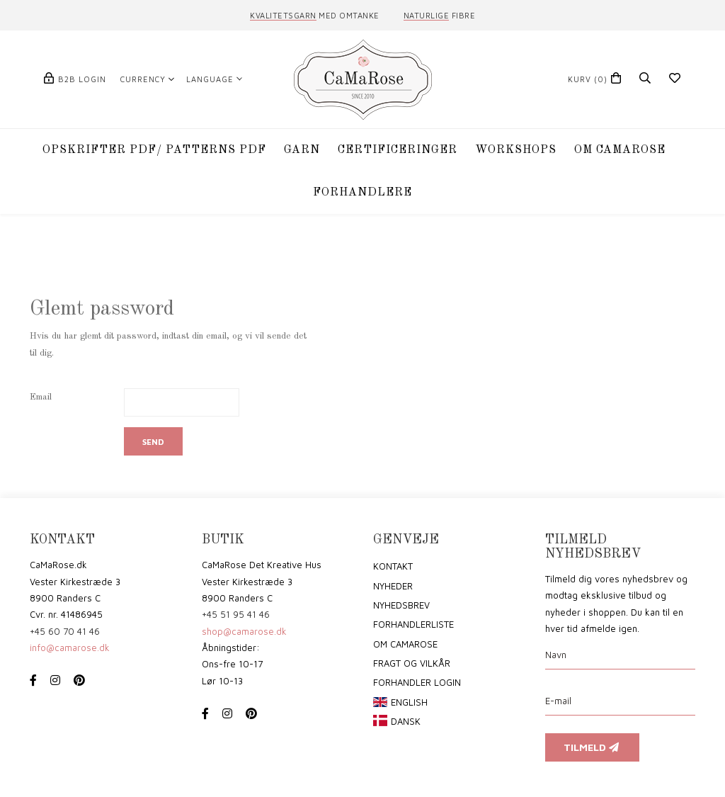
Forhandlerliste (413, 624)
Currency (143, 79)
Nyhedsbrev (401, 605)
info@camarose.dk (70, 647)
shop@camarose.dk (244, 631)
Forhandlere (362, 192)
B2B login (82, 79)
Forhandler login (417, 682)
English (409, 702)
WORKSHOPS (515, 150)
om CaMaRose (405, 644)
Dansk (406, 721)
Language (210, 79)
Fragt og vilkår (411, 663)
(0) (587, 79)
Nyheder (393, 586)
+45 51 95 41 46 (236, 614)
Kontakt (393, 566)
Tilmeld (593, 747)
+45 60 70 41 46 (65, 631)
